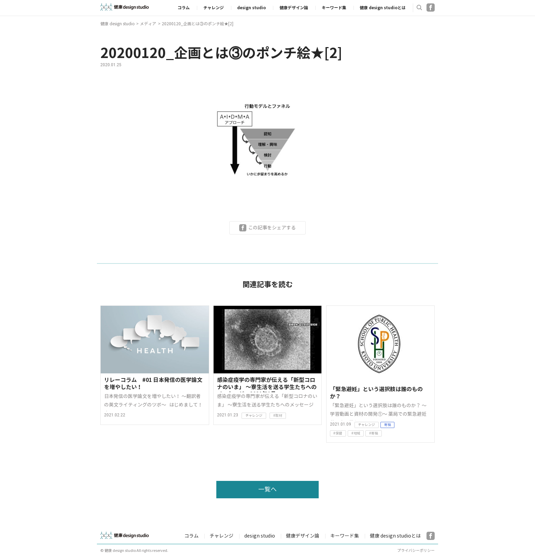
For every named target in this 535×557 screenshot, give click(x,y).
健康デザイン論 (293, 8)
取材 (278, 415)
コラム (183, 8)
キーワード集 (334, 8)
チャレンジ (213, 8)
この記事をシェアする (272, 227)
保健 (338, 433)
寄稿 (387, 425)
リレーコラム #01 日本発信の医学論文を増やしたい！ (153, 384)
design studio (251, 8)
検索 (419, 7)
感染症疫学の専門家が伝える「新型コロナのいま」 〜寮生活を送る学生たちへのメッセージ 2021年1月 (267, 384)
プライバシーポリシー (416, 550)
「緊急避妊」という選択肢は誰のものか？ (376, 393)
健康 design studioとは (383, 8)
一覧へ (267, 489)
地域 (356, 433)
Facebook (430, 7)
